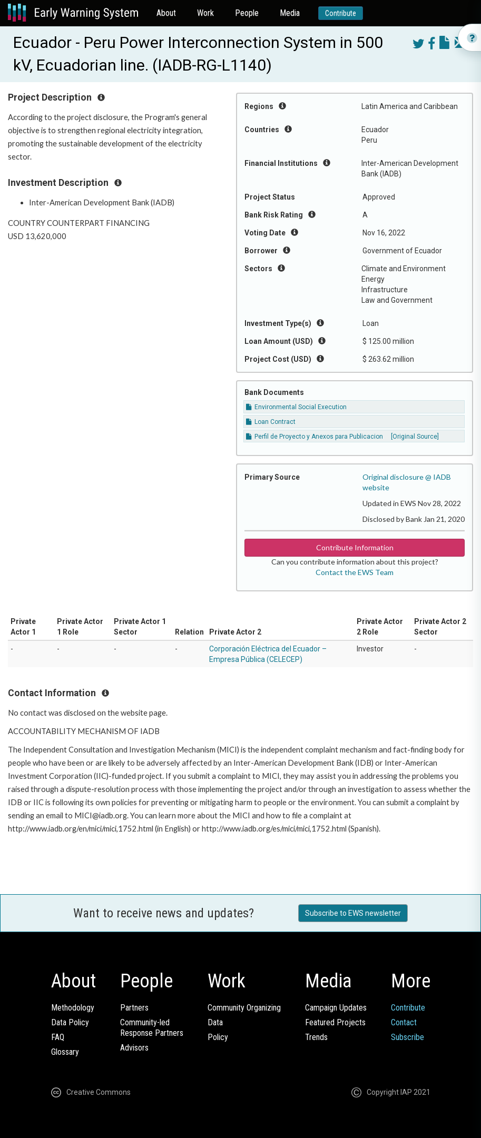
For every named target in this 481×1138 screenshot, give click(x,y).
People (247, 13)
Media (290, 13)
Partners (134, 1008)
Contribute (340, 13)
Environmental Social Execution (296, 407)
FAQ (57, 1037)
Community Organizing (244, 1008)
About (166, 13)
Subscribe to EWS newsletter (353, 913)
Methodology (72, 1008)
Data (215, 1022)
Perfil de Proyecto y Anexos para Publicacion (314, 436)
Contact (404, 1022)
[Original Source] (415, 436)
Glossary (65, 1052)
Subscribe (407, 1037)
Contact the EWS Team (355, 572)
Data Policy (70, 1022)
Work (205, 13)
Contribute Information (355, 547)
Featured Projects (335, 1022)
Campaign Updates (336, 1008)
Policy (218, 1037)
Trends (316, 1037)
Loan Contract (271, 421)
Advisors (134, 1048)
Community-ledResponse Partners (151, 1027)
